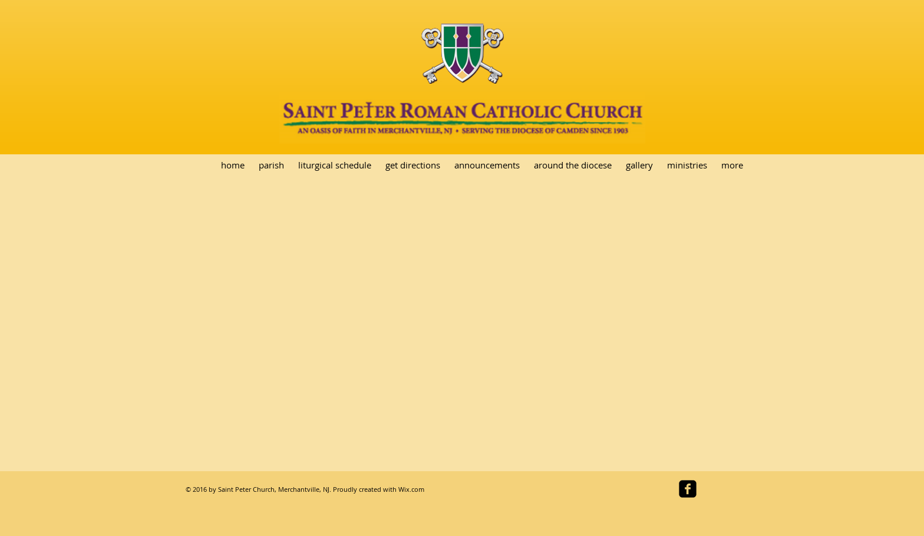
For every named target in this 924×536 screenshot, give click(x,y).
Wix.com (411, 489)
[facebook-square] (688, 489)
